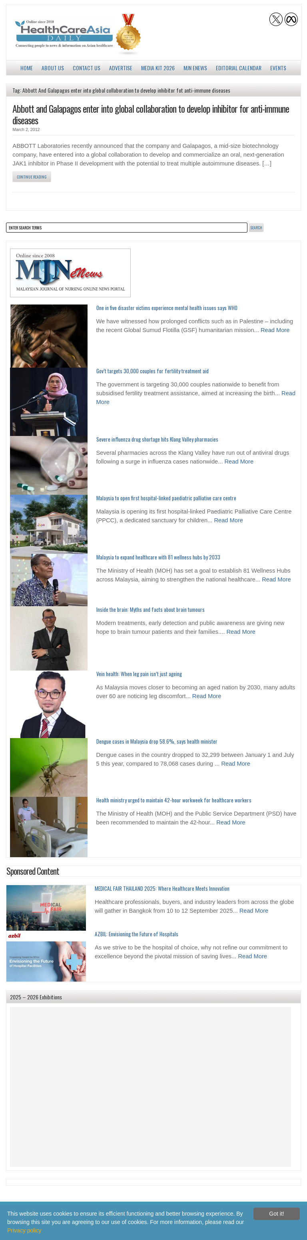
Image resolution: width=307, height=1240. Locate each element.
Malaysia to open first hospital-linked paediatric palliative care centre (166, 498)
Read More (275, 330)
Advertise (120, 68)
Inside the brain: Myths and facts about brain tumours (150, 609)
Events (278, 68)
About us (53, 68)
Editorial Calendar (238, 68)
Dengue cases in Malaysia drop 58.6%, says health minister (156, 741)
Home (26, 68)
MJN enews (195, 68)
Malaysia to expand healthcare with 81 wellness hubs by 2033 (158, 557)
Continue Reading (32, 177)
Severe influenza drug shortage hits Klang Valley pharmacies (157, 439)
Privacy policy (24, 1230)
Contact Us (86, 68)
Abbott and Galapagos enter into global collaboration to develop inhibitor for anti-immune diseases (150, 114)
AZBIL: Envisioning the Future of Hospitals (136, 934)
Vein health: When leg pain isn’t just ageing (139, 674)
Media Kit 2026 (158, 68)
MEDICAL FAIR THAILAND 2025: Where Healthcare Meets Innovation (162, 888)
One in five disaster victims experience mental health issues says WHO (166, 308)
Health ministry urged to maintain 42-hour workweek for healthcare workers (173, 800)
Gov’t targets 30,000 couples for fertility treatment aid (152, 371)
